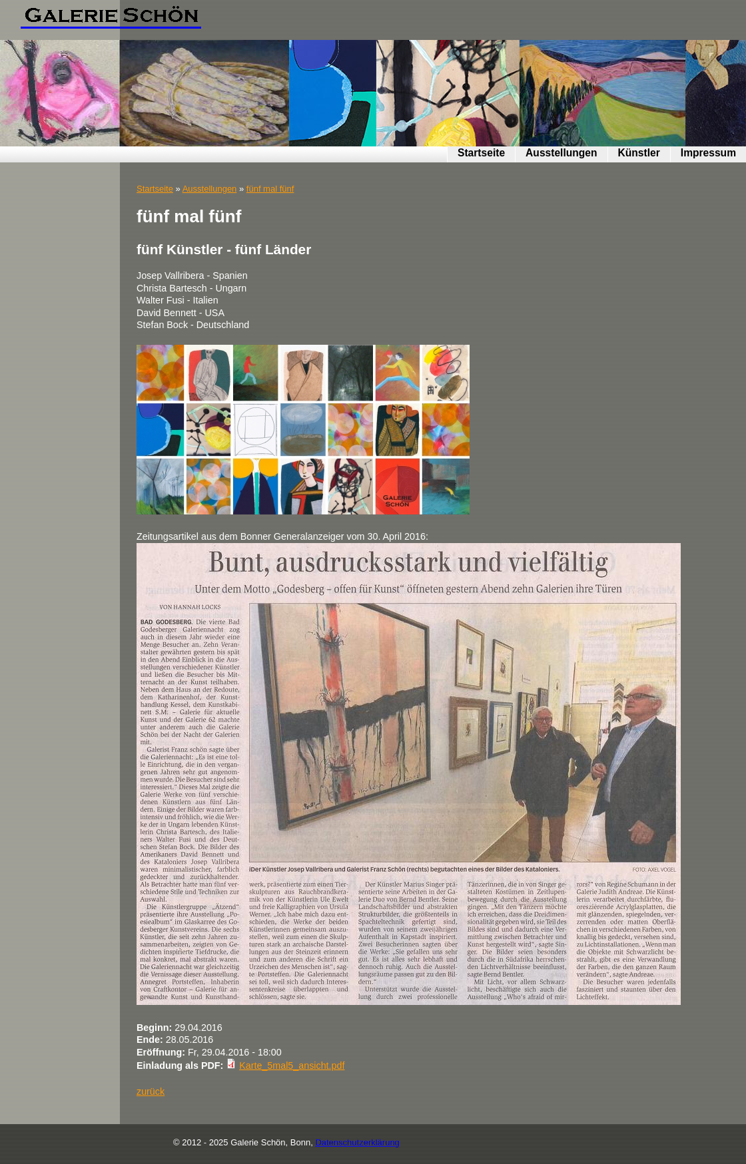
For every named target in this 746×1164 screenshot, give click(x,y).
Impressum (708, 152)
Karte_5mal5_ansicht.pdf (291, 1065)
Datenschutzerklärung (357, 1142)
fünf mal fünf (270, 189)
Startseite (481, 152)
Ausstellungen (561, 152)
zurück (151, 1091)
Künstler (639, 152)
